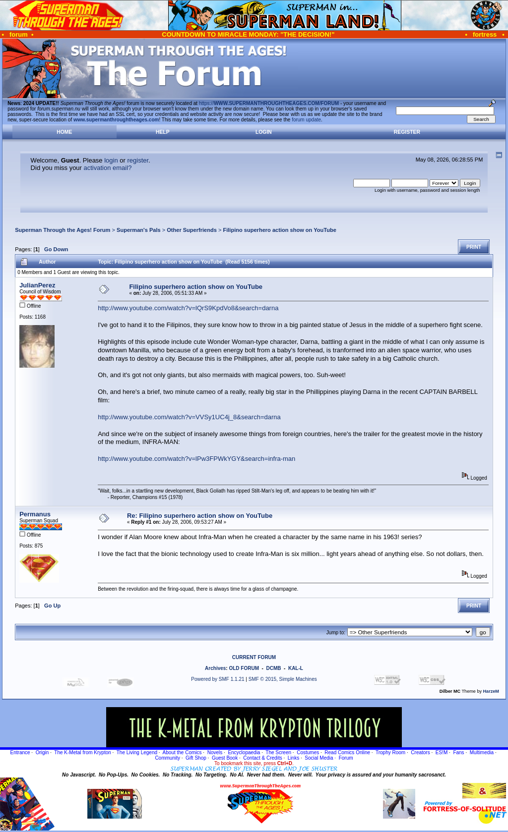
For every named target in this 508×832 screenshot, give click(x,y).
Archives (215, 668)
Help (163, 132)
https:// (269, 103)
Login (263, 132)
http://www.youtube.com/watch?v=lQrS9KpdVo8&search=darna (188, 308)
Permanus (35, 514)
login (111, 160)
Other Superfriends (192, 230)
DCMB (273, 668)
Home (64, 132)
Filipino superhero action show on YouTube (279, 230)
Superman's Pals (139, 230)
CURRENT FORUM (254, 657)
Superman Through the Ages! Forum (62, 230)
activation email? (108, 167)
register (137, 160)
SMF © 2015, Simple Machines (283, 679)
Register (407, 132)
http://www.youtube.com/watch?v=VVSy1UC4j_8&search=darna (189, 417)
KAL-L (295, 668)
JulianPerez (37, 285)
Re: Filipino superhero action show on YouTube (199, 515)
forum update (306, 119)
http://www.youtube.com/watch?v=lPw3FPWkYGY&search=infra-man (196, 458)
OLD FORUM (244, 668)
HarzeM (491, 691)
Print (473, 247)
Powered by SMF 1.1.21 (217, 679)
